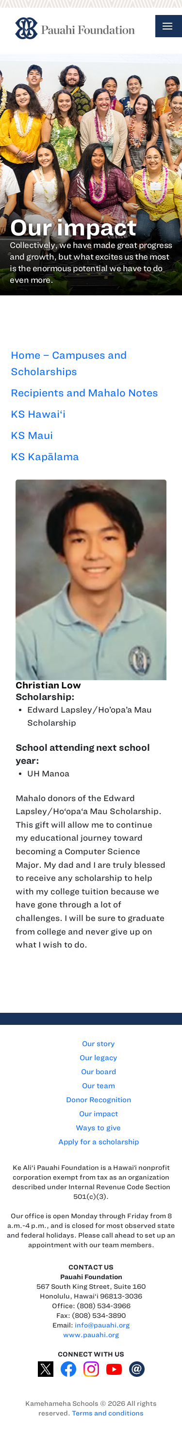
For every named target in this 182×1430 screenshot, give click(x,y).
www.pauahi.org (91, 1335)
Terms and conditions (108, 1413)
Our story (98, 1044)
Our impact (98, 1114)
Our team (98, 1086)
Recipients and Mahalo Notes (84, 392)
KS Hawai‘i (38, 414)
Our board (98, 1072)
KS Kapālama (45, 456)
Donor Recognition (98, 1100)
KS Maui (32, 435)
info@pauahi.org (102, 1325)
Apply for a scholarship (98, 1142)
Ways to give (98, 1128)
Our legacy (98, 1058)
